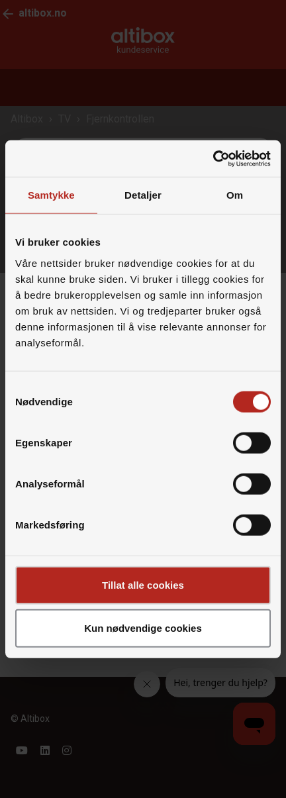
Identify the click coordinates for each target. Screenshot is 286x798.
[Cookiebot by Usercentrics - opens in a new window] (213, 158)
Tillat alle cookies (143, 584)
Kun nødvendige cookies (143, 628)
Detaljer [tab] (143, 195)
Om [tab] (234, 195)
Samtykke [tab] (51, 195)
